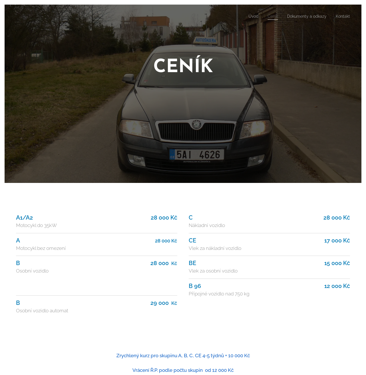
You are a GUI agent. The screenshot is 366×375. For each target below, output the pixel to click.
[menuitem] (246, 16)
